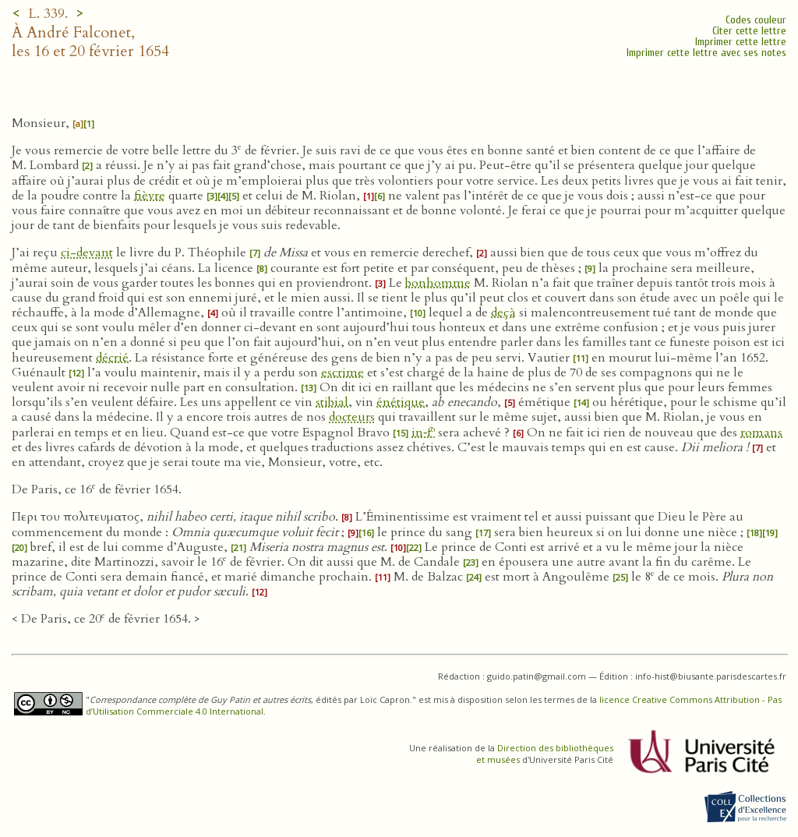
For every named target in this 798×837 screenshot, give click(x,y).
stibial (332, 402)
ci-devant (87, 252)
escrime (342, 372)
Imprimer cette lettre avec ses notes (706, 52)
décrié (112, 357)
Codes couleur (756, 19)
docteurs (352, 417)
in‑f (423, 432)
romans (761, 432)
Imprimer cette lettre (740, 41)
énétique (400, 402)
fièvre (149, 195)
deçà (503, 312)
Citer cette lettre (749, 30)
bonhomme (438, 282)
